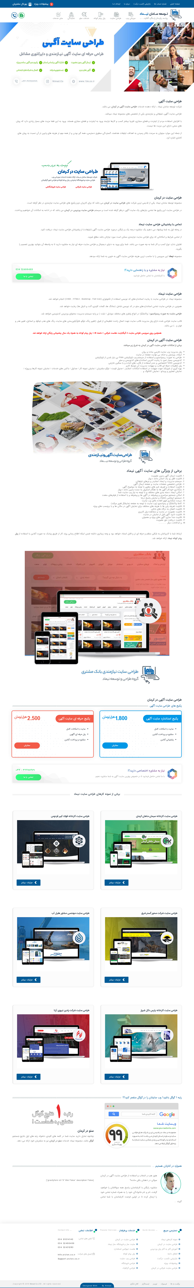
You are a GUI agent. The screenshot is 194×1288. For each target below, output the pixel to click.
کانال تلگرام (134, 1284)
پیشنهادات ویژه (43, 4)
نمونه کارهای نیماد (169, 1239)
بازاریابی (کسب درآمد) (142, 4)
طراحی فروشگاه (128, 1263)
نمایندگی (71, 18)
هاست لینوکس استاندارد (124, 1249)
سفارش (115, 745)
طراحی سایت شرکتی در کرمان (164, 1268)
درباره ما (127, 4)
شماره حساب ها (160, 4)
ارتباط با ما (116, 4)
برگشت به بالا (175, 1284)
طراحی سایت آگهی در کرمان (164, 340)
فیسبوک (164, 1284)
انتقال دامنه (172, 1253)
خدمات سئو (84, 18)
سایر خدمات (58, 18)
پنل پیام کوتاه (99, 18)
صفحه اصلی (175, 4)
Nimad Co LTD (36, 1284)
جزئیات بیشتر (117, 883)
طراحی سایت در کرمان (114, 203)
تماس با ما (28, 276)
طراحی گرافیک (128, 1268)
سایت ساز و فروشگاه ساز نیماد (121, 1244)
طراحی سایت (115, 18)
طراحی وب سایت (127, 1258)
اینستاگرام (145, 1284)
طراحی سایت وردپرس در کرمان (79, 210)
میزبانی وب (131, 18)
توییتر (155, 1284)
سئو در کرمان (55, 1140)
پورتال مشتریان (22, 4)
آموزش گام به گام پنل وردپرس (163, 1249)
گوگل (91, 1140)
